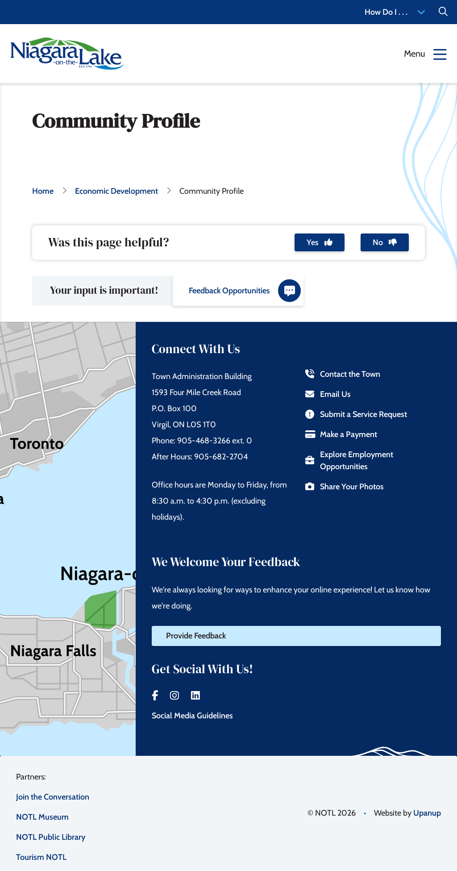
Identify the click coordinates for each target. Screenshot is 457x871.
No (385, 242)
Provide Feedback (196, 636)
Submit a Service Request (356, 414)
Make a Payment (341, 434)
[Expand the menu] (425, 53)
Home (43, 191)
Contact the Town (342, 374)
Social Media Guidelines (192, 716)
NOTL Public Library (50, 837)
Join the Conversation (52, 797)
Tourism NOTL (41, 857)
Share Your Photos (344, 487)
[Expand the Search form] (443, 12)
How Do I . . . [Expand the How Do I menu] (395, 12)
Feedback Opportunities (245, 290)
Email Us (327, 394)
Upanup (427, 813)
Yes (319, 242)
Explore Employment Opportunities (349, 460)
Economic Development (116, 191)
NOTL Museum (42, 817)
